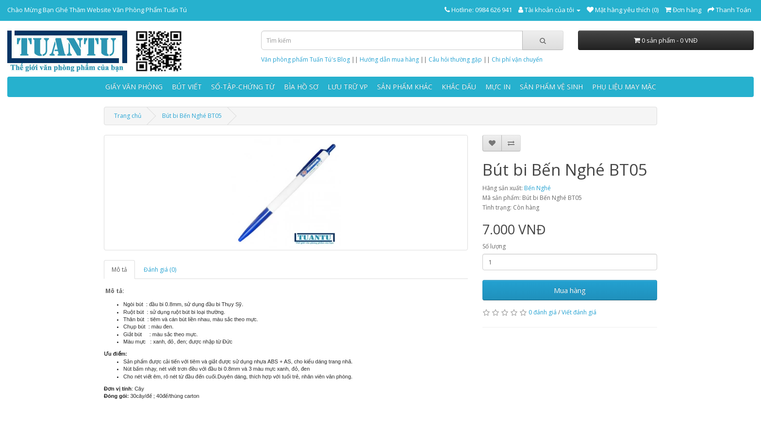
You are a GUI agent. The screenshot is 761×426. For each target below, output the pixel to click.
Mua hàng (570, 290)
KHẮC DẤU (459, 86)
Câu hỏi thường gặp (455, 59)
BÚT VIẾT (187, 86)
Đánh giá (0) (160, 269)
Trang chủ (127, 116)
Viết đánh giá (579, 312)
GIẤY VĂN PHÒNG (134, 86)
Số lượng (494, 246)
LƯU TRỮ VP (348, 86)
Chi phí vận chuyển (517, 59)
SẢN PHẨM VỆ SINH (551, 86)
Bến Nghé (537, 188)
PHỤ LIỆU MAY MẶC (624, 86)
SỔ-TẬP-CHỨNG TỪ (243, 86)
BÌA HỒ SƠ (301, 86)
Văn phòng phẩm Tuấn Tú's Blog (305, 59)
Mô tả (119, 269)
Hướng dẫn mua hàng (389, 59)
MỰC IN (498, 86)
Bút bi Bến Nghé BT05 (192, 116)
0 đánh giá (543, 312)
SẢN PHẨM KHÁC (404, 86)
